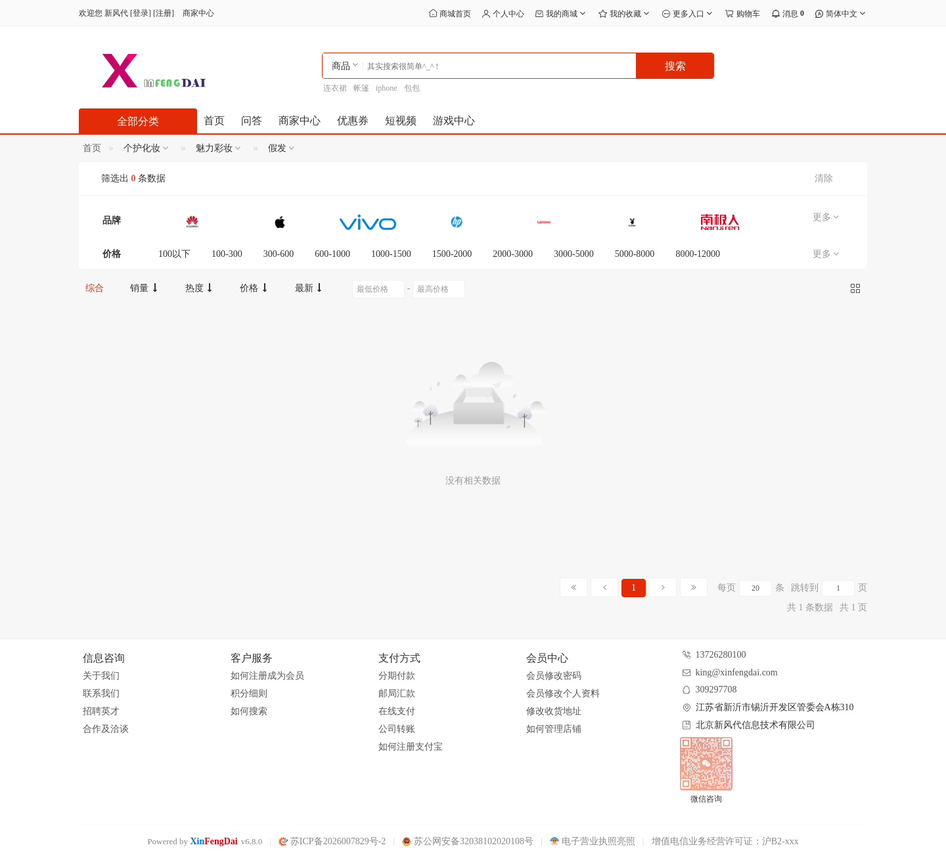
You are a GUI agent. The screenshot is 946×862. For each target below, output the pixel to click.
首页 (214, 120)
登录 (140, 13)
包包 (412, 88)
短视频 (401, 120)
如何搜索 (249, 711)
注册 (163, 13)
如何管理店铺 (553, 729)
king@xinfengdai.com (737, 672)
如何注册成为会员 (267, 676)
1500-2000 (452, 254)
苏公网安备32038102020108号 (467, 841)
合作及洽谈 (106, 729)
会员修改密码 (553, 676)
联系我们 (101, 693)
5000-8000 (635, 254)
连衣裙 (335, 88)
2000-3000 (513, 254)
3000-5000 (574, 254)
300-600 (278, 254)
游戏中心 (454, 120)
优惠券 (353, 120)
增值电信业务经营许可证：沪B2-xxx (725, 841)
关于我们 (101, 676)
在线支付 (396, 711)
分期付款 (396, 676)
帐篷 (361, 88)
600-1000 (332, 254)
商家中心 (198, 13)
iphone (386, 88)
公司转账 (396, 729)
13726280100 (721, 655)
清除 (824, 178)
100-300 (227, 254)
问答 (251, 120)
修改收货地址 (553, 711)
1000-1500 (391, 254)
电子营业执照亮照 (592, 841)
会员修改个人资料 (563, 693)
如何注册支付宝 (410, 747)
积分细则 (249, 693)
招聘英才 (101, 711)
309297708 (716, 689)
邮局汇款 (396, 693)
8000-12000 (697, 254)
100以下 (174, 254)
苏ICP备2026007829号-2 (332, 841)
